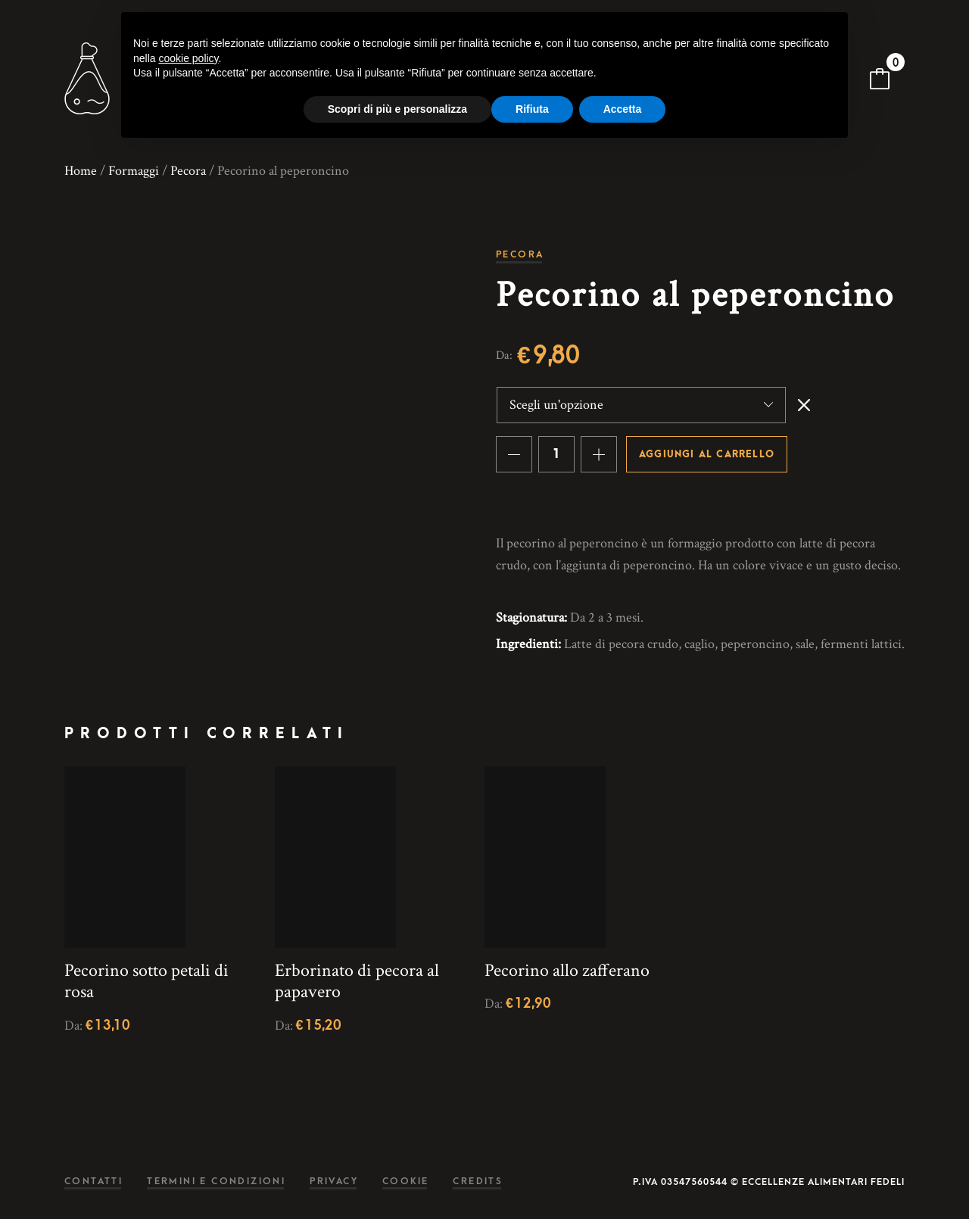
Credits (478, 1181)
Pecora (188, 170)
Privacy (334, 1181)
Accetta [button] (622, 109)
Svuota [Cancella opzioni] (804, 405)
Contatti (93, 1181)
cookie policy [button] (188, 58)
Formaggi (133, 170)
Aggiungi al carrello (706, 454)
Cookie (405, 1181)
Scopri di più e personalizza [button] (397, 109)
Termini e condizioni (216, 1181)
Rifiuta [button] (532, 109)
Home (80, 170)
